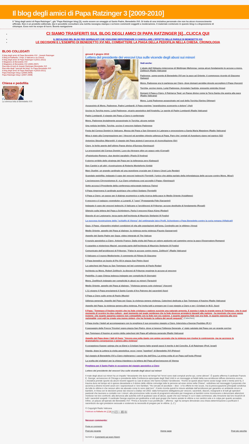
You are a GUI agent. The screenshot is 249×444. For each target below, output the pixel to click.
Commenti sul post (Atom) (107, 437)
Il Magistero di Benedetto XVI (14, 62)
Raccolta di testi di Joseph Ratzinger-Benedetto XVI (24, 66)
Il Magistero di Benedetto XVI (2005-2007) (20, 64)
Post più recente (93, 431)
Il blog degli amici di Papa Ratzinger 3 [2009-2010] (88, 13)
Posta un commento (93, 426)
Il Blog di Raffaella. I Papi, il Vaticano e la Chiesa (23, 57)
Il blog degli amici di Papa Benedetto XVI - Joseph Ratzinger (28, 55)
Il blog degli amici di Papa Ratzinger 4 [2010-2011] (24, 70)
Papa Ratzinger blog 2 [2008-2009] (17, 73)
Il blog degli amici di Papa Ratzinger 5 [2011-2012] (24, 60)
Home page (166, 431)
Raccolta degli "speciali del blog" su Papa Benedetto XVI (26, 68)
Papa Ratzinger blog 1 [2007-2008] (17, 75)
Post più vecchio (239, 431)
